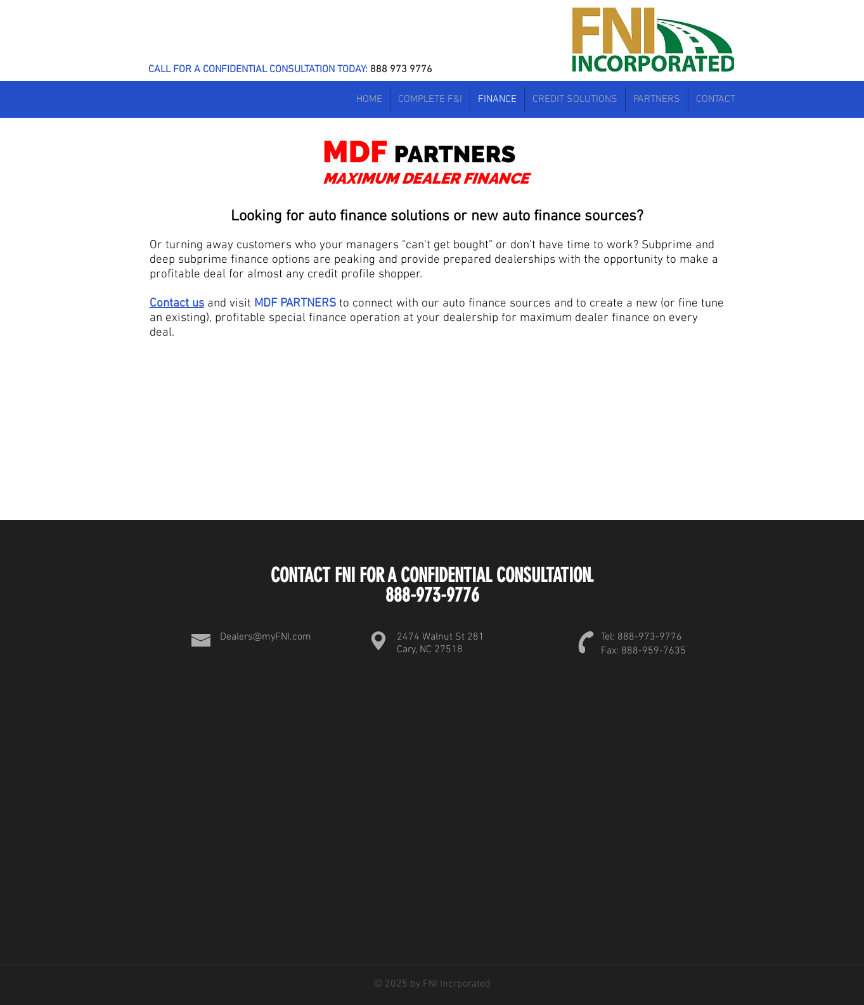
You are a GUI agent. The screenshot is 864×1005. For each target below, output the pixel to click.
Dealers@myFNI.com (265, 637)
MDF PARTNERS (295, 303)
